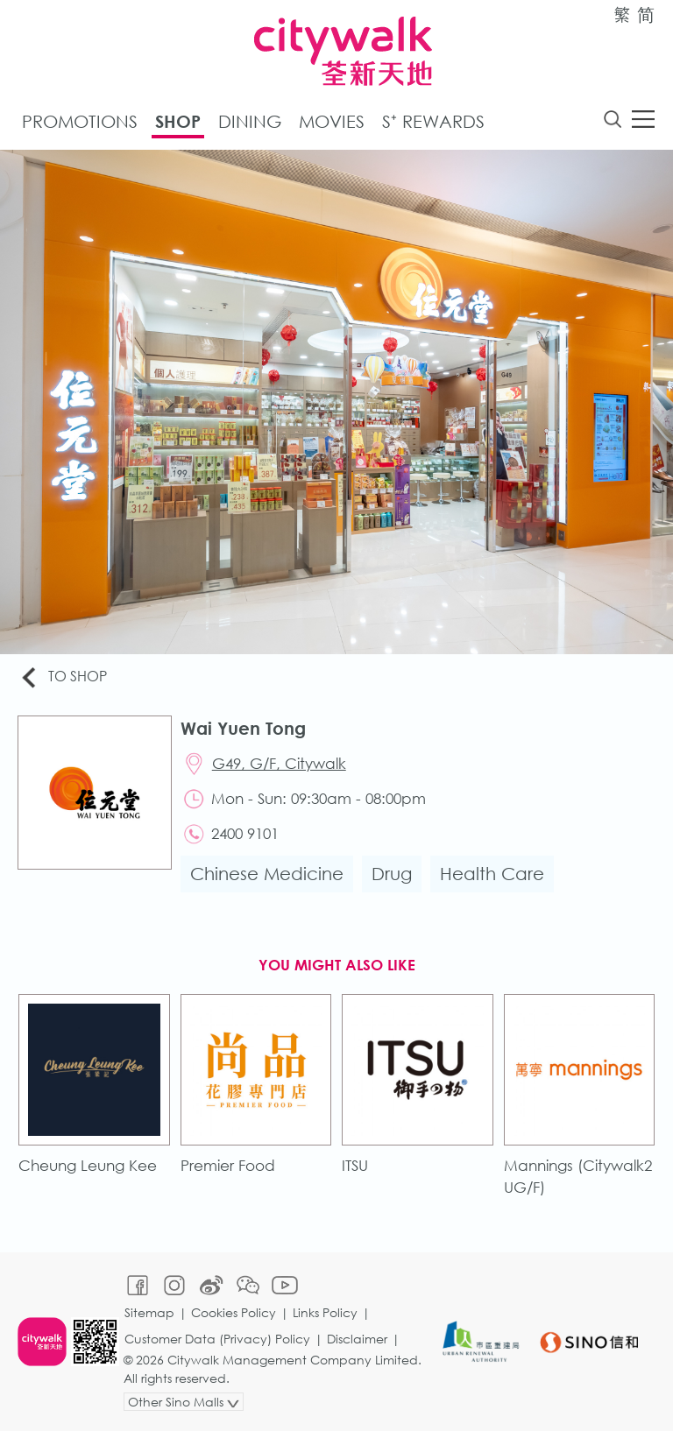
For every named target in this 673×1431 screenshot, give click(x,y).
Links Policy (325, 1312)
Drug (392, 874)
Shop (178, 121)
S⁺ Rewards (433, 121)
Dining (249, 121)
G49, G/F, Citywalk (279, 763)
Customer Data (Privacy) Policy (217, 1338)
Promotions (80, 121)
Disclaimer (357, 1338)
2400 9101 (245, 833)
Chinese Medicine (267, 874)
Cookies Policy (233, 1312)
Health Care (492, 874)
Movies (332, 121)
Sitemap (149, 1312)
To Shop (62, 677)
